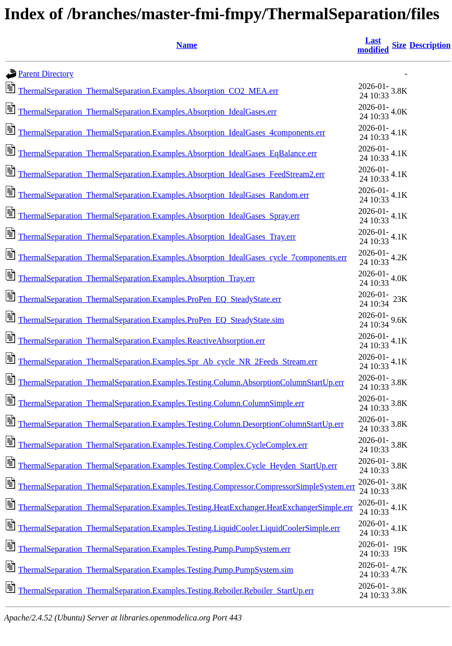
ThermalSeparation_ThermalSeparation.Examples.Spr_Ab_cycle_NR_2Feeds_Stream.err (168, 361)
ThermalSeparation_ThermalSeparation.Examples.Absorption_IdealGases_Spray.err (159, 215)
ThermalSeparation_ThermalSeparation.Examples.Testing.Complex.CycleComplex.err (163, 444)
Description (429, 45)
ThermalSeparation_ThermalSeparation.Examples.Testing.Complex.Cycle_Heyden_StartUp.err (177, 465)
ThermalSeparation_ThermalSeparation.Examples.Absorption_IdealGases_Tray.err (157, 236)
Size (399, 45)
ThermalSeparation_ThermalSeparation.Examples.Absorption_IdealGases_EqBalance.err (167, 153)
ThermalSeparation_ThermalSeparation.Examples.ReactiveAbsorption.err (141, 340)
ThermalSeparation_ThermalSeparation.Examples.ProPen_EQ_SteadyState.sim (151, 319)
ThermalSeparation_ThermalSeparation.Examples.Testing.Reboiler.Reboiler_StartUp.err (166, 590)
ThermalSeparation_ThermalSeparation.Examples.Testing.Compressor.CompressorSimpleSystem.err (186, 486)
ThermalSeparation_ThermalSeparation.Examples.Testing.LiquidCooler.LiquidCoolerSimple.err (179, 528)
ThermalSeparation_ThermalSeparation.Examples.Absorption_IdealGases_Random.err (163, 195)
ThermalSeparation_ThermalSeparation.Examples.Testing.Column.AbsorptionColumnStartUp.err (181, 382)
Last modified (372, 45)
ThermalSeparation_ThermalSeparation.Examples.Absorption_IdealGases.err (147, 111)
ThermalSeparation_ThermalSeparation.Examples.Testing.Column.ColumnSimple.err (161, 403)
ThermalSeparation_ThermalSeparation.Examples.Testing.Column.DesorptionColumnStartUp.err (181, 424)
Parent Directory (45, 73)
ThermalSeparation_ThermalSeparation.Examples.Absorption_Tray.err (136, 278)
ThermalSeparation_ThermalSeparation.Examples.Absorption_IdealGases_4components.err (171, 132)
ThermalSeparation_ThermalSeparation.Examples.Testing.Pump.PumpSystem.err (154, 548)
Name (187, 45)
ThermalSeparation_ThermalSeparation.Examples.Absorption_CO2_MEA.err (148, 90)
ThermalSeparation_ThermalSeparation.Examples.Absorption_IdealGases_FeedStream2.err (171, 174)
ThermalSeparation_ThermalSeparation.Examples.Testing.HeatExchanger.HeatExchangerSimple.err (185, 507)
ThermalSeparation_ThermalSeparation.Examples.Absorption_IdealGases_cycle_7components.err (182, 257)
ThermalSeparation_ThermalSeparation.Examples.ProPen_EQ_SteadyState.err (149, 299)
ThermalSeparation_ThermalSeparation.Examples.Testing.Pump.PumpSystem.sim (155, 569)
